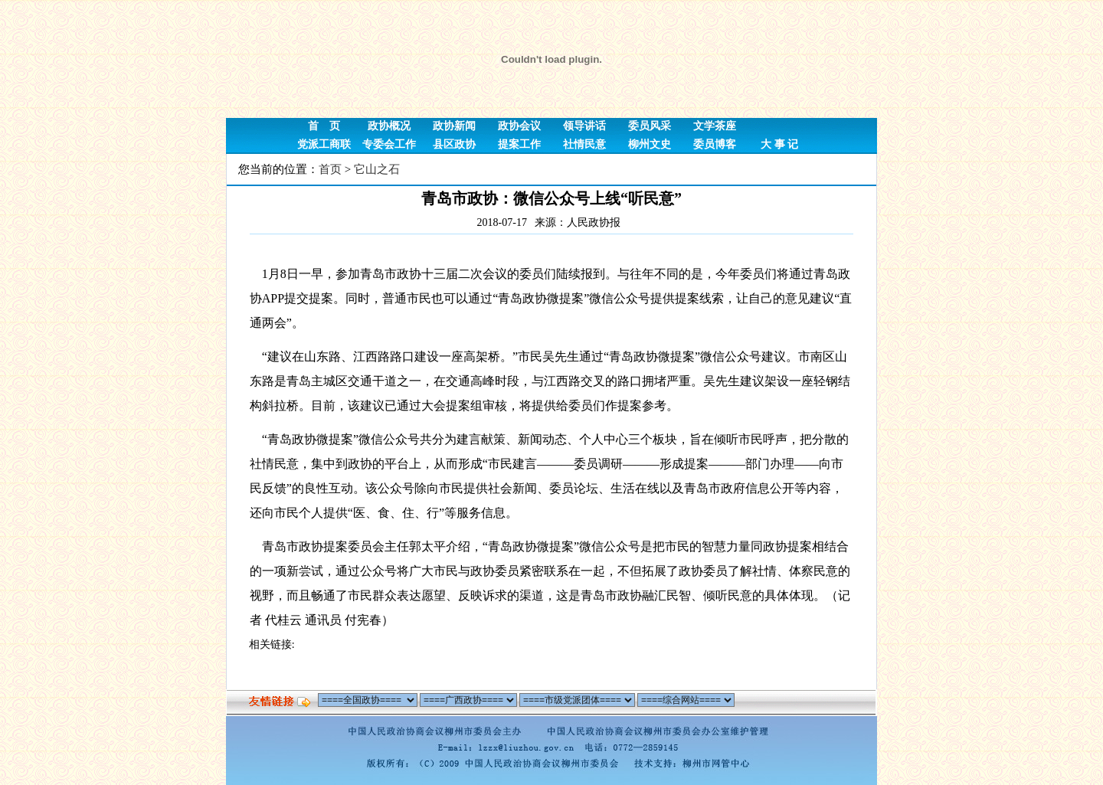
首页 (330, 169)
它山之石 (377, 169)
